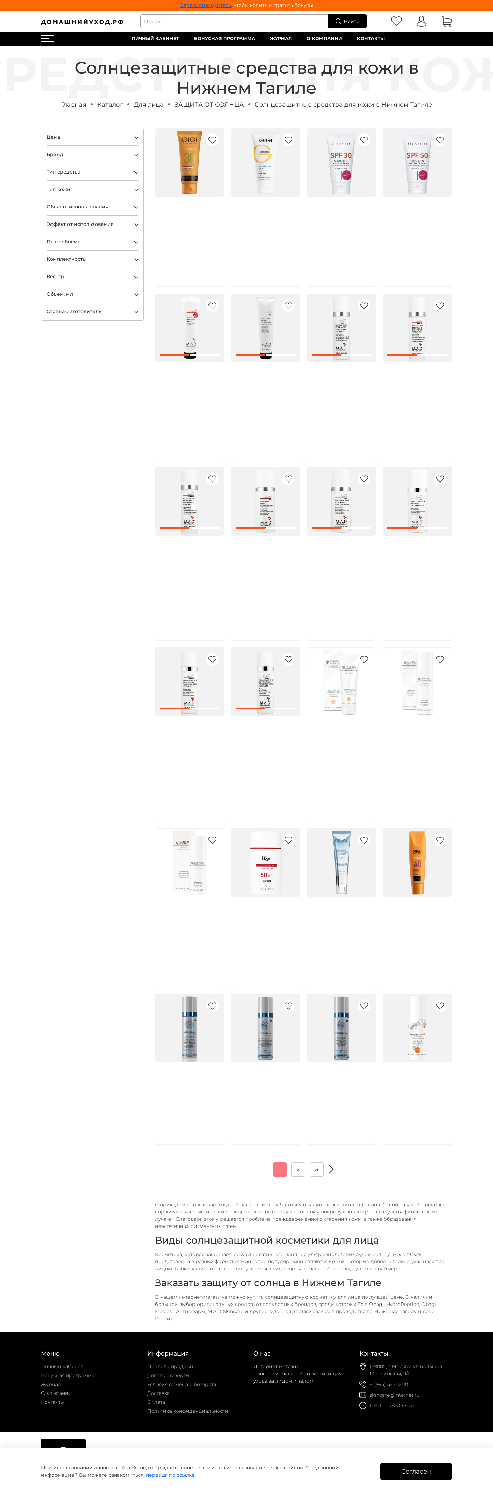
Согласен (416, 1471)
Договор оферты (168, 1375)
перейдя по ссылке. (171, 1475)
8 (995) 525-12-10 (389, 1384)
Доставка (158, 1393)
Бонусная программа (224, 38)
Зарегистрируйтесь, (206, 5)
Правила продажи (170, 1366)
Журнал (281, 38)
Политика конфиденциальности (187, 1411)
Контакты (371, 38)
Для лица (149, 104)
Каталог (110, 104)
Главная (73, 104)
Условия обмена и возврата (181, 1384)
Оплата (156, 1402)
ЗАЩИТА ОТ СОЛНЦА (209, 104)
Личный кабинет (155, 38)
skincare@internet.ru (395, 1395)
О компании (324, 38)
